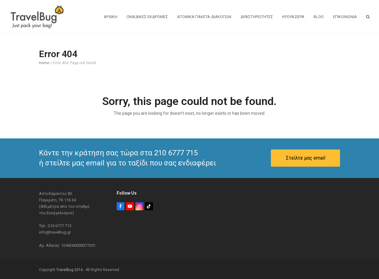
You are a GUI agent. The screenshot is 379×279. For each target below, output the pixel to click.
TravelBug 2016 (69, 270)
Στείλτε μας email (305, 158)
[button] (367, 17)
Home (44, 63)
